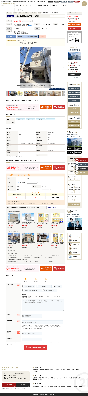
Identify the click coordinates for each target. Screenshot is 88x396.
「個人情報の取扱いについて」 (30, 343)
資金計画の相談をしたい (49, 290)
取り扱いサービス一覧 (74, 125)
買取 (77, 369)
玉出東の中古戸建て (26, 257)
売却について (19, 5)
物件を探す (74, 108)
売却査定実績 (43, 369)
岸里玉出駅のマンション (43, 255)
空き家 (68, 369)
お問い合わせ (20, 10)
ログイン (77, 1)
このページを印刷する (73, 34)
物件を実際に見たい (28, 286)
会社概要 (50, 386)
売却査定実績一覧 (74, 96)
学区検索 (77, 378)
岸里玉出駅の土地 (55, 255)
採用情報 (65, 5)
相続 (73, 369)
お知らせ (63, 386)
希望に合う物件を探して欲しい (31, 290)
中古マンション (60, 378)
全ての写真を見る (56, 88)
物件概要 (20, 36)
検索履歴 (71, 1)
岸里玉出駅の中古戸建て (29, 255)
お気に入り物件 (52, 207)
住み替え (63, 369)
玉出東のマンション (38, 257)
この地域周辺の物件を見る (19, 25)
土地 (66, 378)
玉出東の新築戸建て (13, 257)
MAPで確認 (29, 25)
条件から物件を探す (74, 204)
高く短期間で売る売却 (74, 88)
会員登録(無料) (11, 203)
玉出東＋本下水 (38, 261)
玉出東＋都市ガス (49, 261)
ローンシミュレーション (31, 36)
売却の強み (35, 369)
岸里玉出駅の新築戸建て (14, 255)
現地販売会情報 (37, 379)
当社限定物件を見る (74, 112)
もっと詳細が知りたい (43, 286)
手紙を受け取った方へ (43, 5)
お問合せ (42, 36)
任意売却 (56, 369)
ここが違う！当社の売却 (74, 92)
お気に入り (63, 1)
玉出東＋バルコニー (27, 261)
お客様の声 (44, 386)
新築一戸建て (42, 378)
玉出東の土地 (49, 257)
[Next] (63, 67)
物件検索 (35, 378)
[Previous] (8, 67)
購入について (29, 5)
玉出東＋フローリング (13, 261)
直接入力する (22, 182)
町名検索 (71, 378)
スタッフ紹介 (36, 386)
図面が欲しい (56, 286)
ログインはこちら (74, 77)
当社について (55, 5)
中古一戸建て (50, 378)
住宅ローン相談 (74, 121)
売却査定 (74, 100)
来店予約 (56, 386)
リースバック (36, 371)
